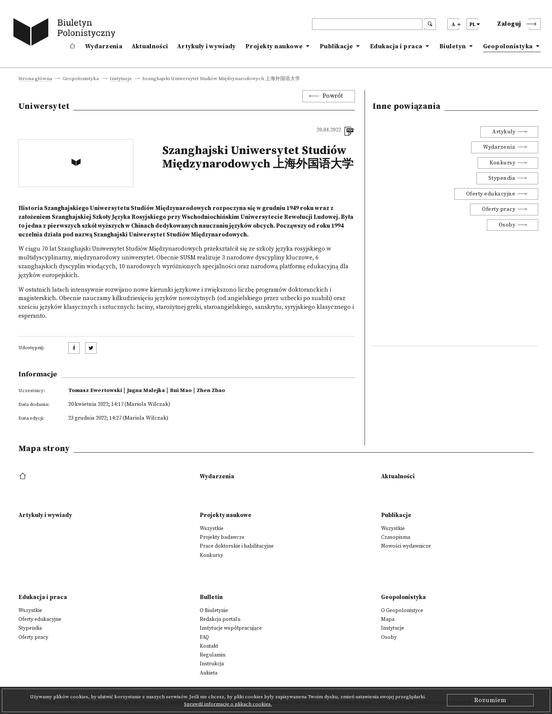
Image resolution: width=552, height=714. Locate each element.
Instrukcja (212, 663)
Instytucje (121, 79)
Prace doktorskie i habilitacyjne (237, 546)
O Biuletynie (214, 610)
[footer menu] (23, 476)
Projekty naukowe (274, 46)
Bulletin (211, 597)
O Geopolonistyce (402, 610)
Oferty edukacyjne (491, 193)
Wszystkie (211, 528)
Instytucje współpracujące (231, 628)
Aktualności (149, 46)
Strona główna (35, 79)
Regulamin (212, 655)
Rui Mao (181, 390)
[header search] (367, 24)
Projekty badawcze (222, 537)
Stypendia (502, 178)
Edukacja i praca (396, 46)
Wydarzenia (103, 46)
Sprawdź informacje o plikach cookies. (228, 704)
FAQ (204, 637)
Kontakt (209, 646)
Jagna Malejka (146, 390)
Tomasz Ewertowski (95, 390)
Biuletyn (452, 46)
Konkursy (502, 162)
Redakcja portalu (220, 619)
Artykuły (503, 131)
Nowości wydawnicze (406, 546)
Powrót (333, 96)
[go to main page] (65, 33)
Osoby (507, 225)
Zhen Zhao (211, 390)
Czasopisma (395, 537)
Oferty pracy (498, 209)
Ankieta (208, 673)
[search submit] (430, 24)
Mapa (387, 619)
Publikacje (336, 46)
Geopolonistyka (508, 46)
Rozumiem (490, 700)
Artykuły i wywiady (206, 46)
